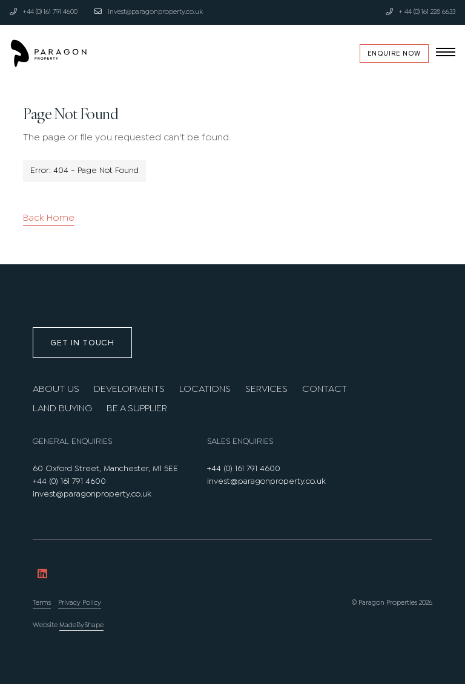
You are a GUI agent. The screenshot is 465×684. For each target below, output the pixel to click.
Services (266, 389)
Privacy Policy (79, 603)
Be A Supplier (137, 408)
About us (56, 389)
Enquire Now (394, 53)
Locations (205, 389)
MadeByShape (81, 625)
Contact (324, 389)
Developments (129, 389)
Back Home (48, 218)
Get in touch (82, 342)
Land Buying (62, 408)
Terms (42, 603)
